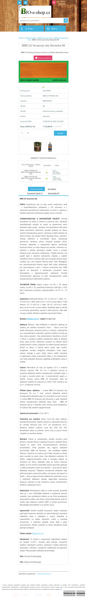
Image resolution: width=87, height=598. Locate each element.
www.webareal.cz (44, 573)
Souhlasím (80, 593)
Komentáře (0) (53, 193)
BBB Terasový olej (45, 37)
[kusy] (23, 133)
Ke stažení (52, 189)
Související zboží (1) (34, 193)
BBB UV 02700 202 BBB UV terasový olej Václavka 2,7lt (31, 178)
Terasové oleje (30, 37)
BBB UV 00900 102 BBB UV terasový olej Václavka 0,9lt (31, 172)
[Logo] (35, 12)
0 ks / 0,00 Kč (61, 1)
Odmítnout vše (69, 593)
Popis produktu (36, 189)
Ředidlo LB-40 (33, 318)
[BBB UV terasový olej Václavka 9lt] (38, 141)
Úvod (21, 37)
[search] (66, 20)
